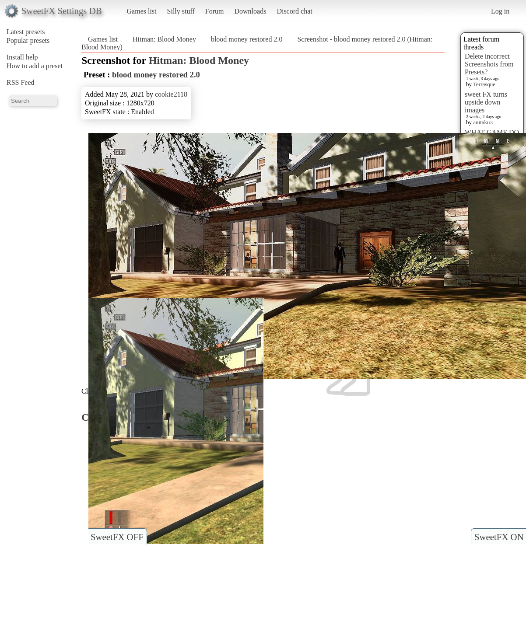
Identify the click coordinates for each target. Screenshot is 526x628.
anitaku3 (483, 122)
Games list (142, 11)
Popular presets (28, 40)
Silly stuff (181, 11)
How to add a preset (35, 66)
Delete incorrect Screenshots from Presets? (489, 64)
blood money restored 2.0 (247, 39)
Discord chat (294, 11)
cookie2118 (171, 94)
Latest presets (26, 31)
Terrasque (484, 84)
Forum (214, 11)
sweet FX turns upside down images (486, 102)
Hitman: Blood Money (164, 39)
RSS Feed (21, 82)
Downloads (250, 11)
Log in (500, 11)
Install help (22, 57)
